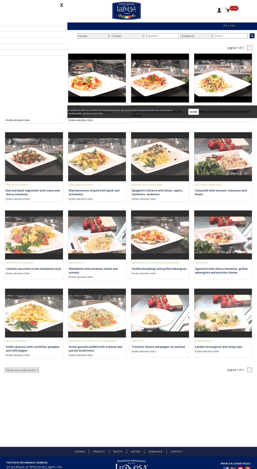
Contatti (176, 451)
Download (155, 451)
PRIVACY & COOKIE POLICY (235, 463)
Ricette (118, 451)
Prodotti (99, 451)
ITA (225, 25)
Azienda (80, 451)
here (100, 113)
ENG (232, 25)
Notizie (135, 451)
